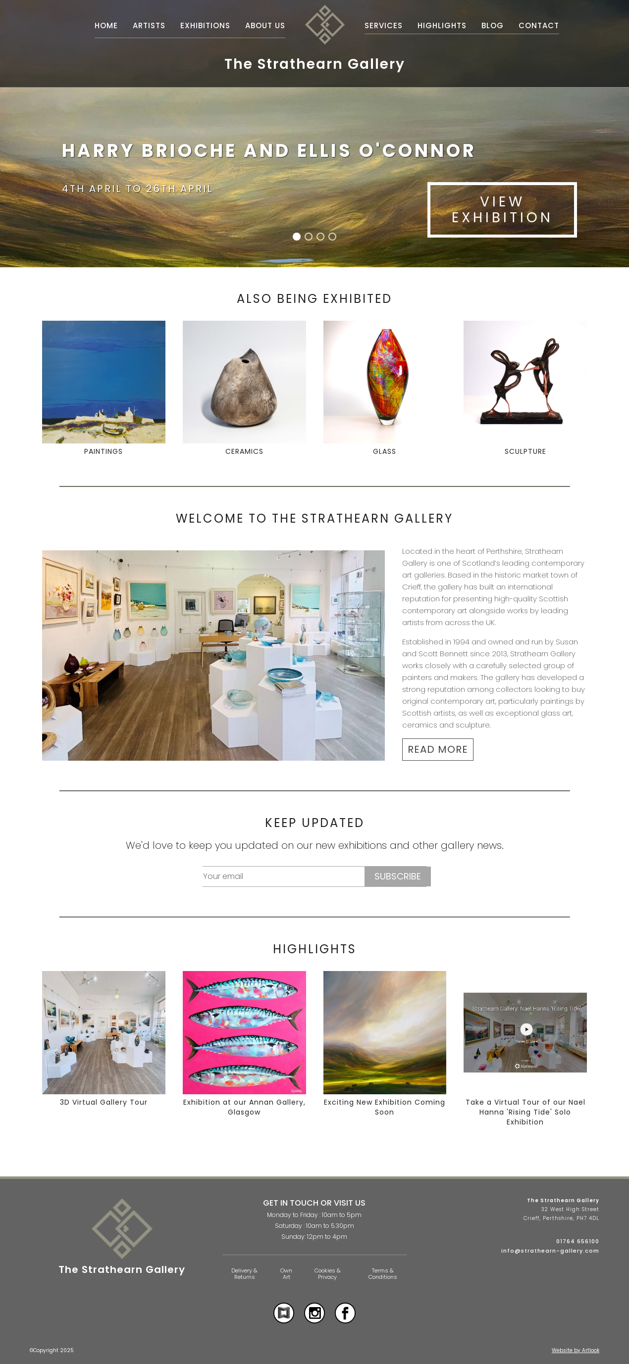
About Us (265, 25)
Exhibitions (205, 25)
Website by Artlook (575, 1350)
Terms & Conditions (382, 1273)
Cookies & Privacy (327, 1273)
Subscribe (397, 876)
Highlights (442, 25)
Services (384, 25)
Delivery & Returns (244, 1273)
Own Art (286, 1273)
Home (106, 25)
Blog (492, 25)
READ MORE (438, 749)
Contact (539, 25)
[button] (297, 237)
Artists (149, 25)
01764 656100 (577, 1241)
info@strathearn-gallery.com (550, 1251)
